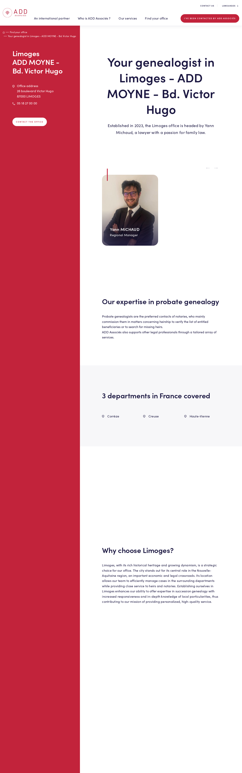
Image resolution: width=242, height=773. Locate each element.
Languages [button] (230, 5)
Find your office (156, 18)
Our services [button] (128, 18)
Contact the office (29, 121)
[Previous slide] (208, 168)
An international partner (52, 18)
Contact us (207, 5)
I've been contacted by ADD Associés (210, 18)
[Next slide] (216, 168)
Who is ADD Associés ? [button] (94, 18)
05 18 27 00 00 (27, 103)
